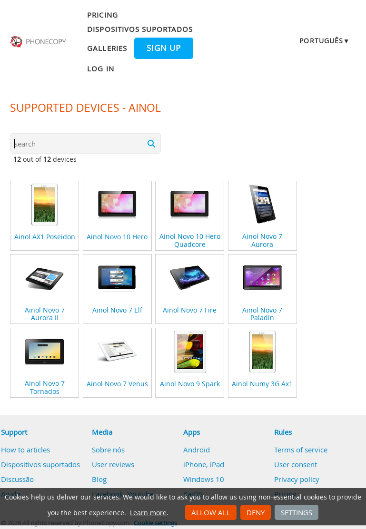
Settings (296, 512)
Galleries (107, 48)
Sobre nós (108, 449)
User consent (295, 464)
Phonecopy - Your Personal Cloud (38, 42)
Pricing (102, 15)
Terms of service (300, 449)
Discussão (17, 479)
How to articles (25, 449)
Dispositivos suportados (140, 29)
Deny (256, 512)
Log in (100, 68)
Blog (99, 479)
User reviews (113, 464)
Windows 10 (203, 479)
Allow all (210, 512)
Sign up (164, 48)
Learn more (148, 513)
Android (196, 449)
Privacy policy (296, 479)
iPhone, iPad (203, 464)
